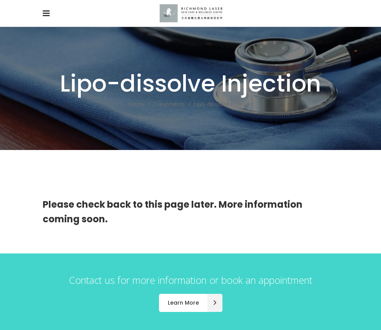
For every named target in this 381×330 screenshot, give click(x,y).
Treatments (169, 104)
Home (136, 104)
